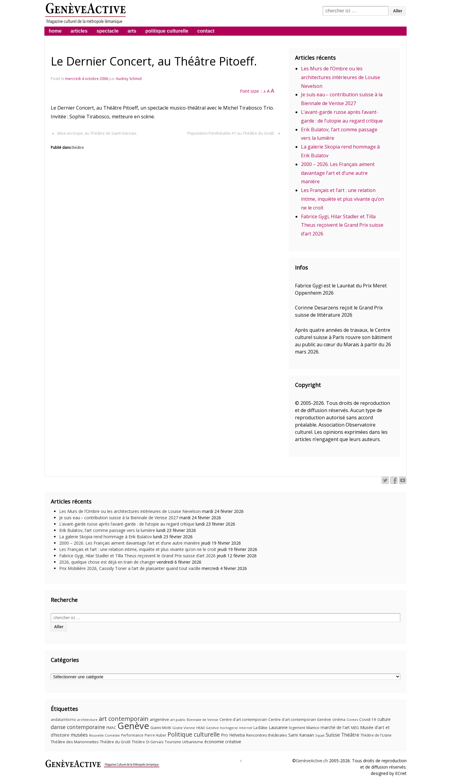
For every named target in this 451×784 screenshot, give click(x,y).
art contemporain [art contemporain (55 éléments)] (124, 719)
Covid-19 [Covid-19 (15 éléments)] (367, 719)
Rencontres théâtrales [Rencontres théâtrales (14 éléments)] (266, 735)
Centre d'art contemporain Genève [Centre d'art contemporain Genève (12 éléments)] (299, 719)
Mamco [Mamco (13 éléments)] (312, 727)
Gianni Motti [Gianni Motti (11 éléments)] (160, 727)
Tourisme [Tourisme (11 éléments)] (173, 741)
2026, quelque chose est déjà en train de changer (107, 562)
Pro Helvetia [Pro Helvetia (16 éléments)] (233, 735)
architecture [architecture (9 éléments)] (87, 719)
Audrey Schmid (129, 78)
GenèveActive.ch (312, 760)
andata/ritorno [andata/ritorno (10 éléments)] (63, 719)
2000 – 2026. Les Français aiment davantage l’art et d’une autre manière (338, 173)
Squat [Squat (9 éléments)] (320, 735)
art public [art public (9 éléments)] (178, 719)
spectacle (108, 31)
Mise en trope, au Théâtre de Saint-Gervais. (97, 133)
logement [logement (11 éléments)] (297, 727)
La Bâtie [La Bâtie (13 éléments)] (260, 727)
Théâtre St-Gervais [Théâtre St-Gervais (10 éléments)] (148, 742)
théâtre (78, 147)
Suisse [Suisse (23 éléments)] (333, 734)
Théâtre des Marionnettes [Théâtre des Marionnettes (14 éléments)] (75, 741)
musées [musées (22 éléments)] (79, 735)
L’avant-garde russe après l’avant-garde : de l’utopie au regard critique (126, 524)
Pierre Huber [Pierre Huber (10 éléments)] (155, 735)
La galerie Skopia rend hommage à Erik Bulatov (105, 536)
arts (131, 31)
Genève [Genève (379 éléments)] (133, 726)
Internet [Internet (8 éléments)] (245, 728)
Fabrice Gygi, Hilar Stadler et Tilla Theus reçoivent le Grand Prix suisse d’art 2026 (342, 225)
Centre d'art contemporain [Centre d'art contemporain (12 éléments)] (243, 719)
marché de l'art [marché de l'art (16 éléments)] (335, 727)
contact (206, 31)
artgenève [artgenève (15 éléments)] (159, 719)
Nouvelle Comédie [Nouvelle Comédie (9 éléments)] (104, 735)
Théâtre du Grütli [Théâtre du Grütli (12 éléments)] (115, 741)
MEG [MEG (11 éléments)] (355, 727)
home (55, 31)
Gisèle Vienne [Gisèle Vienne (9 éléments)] (183, 727)
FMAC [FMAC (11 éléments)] (111, 727)
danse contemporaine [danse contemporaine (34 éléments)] (78, 727)
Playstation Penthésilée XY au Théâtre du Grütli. (231, 133)
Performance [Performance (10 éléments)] (132, 735)
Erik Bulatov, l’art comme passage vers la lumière (107, 530)
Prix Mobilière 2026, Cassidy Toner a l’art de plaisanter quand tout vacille (129, 568)
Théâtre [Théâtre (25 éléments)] (350, 734)
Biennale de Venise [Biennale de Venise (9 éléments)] (202, 719)
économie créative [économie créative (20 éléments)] (222, 741)
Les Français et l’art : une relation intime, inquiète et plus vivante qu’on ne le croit (342, 199)
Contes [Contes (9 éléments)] (352, 719)
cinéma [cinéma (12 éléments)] (338, 719)
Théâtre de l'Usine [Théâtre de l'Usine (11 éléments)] (376, 735)
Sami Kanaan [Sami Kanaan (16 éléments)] (301, 735)
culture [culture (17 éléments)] (384, 719)
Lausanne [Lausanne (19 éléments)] (278, 727)
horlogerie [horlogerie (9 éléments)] (229, 727)
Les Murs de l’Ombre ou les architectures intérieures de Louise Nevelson (340, 77)
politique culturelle (167, 31)
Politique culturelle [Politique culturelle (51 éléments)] (194, 734)
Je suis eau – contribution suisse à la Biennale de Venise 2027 (118, 517)
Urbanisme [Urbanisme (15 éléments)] (192, 741)
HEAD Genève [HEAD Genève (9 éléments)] (207, 727)
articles (79, 31)
